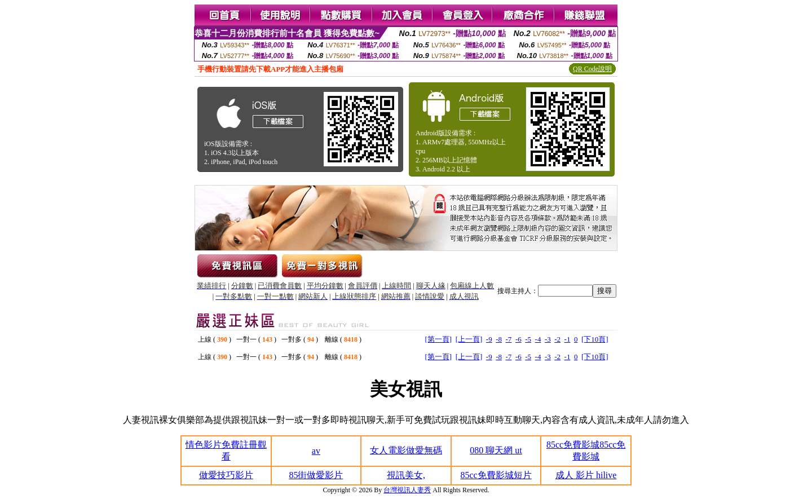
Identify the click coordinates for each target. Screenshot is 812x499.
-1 (567, 339)
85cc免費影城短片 (495, 475)
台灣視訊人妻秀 (407, 490)
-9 (489, 339)
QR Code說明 (592, 69)
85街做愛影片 (316, 475)
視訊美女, (406, 475)
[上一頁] (469, 339)
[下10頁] (594, 339)
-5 (528, 339)
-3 (548, 339)
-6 (518, 339)
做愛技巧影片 (226, 475)
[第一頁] (438, 339)
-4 (538, 339)
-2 (557, 339)
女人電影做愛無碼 (406, 450)
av (316, 451)
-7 (509, 339)
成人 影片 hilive (585, 475)
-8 (499, 339)
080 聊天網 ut (496, 450)
